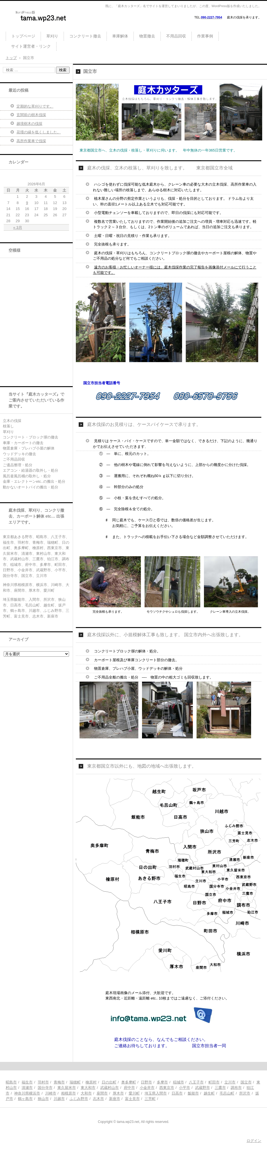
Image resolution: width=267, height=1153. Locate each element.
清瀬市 (27, 1087)
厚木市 (118, 1093)
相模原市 (68, 1093)
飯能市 (193, 1093)
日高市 (177, 1093)
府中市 (129, 1087)
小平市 (184, 1087)
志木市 (98, 1099)
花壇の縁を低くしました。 (38, 132)
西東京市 (166, 1087)
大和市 (86, 1093)
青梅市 (59, 1082)
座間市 (102, 1093)
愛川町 (134, 1093)
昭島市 (11, 1082)
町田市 (214, 1082)
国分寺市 (45, 1087)
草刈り (52, 36)
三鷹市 (220, 1087)
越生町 (209, 1093)
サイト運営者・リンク (31, 46)
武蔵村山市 (109, 1087)
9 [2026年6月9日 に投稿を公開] (27, 203)
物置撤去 (147, 36)
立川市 (229, 1082)
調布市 (236, 1087)
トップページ (23, 36)
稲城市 (178, 1082)
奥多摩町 (128, 1082)
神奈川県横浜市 (27, 1093)
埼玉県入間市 (156, 1093)
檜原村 (91, 1082)
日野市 (146, 1082)
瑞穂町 (75, 1082)
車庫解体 (120, 36)
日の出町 (109, 1082)
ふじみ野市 (79, 1099)
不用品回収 (176, 36)
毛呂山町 (227, 1093)
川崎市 (50, 1093)
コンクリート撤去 (85, 36)
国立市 (246, 1082)
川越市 (59, 1099)
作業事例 (205, 36)
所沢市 (244, 1093)
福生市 (27, 1082)
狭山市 (43, 1099)
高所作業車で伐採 (31, 141)
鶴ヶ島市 (25, 1099)
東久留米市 (66, 1087)
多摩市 (162, 1082)
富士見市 (132, 1099)
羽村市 (43, 1082)
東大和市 (88, 1087)
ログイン (254, 1141)
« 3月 (17, 227)
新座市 (114, 1099)
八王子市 (196, 1082)
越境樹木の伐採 (29, 123)
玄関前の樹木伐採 (31, 115)
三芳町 (150, 1099)
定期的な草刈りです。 (34, 106)
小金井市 (147, 1087)
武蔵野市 (202, 1087)
